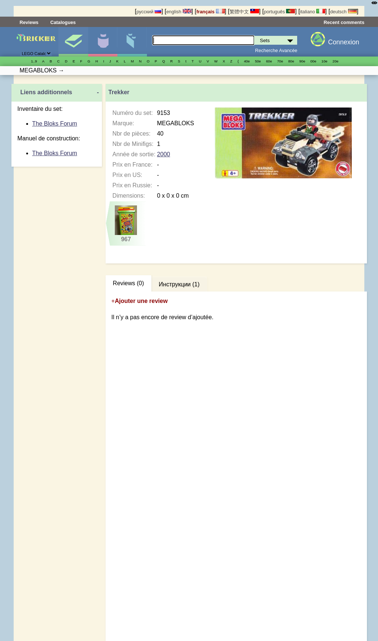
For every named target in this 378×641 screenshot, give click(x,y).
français (210, 11)
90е (302, 61)
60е (269, 61)
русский (149, 11)
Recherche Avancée (276, 50)
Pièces (132, 42)
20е (336, 61)
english (178, 11)
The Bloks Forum (54, 123)
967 (126, 223)
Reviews (29, 22)
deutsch (343, 11)
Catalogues (63, 22)
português (279, 11)
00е (313, 61)
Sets (73, 42)
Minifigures (102, 42)
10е (324, 61)
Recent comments (344, 22)
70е (280, 61)
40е (247, 61)
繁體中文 (244, 11)
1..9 (34, 61)
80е (291, 61)
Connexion (343, 42)
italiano (312, 11)
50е (258, 61)
